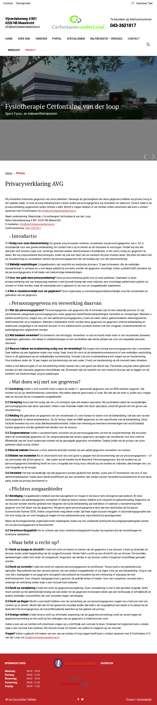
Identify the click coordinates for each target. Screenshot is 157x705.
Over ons (24, 38)
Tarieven (41, 38)
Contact (134, 38)
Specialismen (76, 38)
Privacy (30, 50)
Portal (57, 38)
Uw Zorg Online (17, 699)
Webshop (14, 50)
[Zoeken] (148, 44)
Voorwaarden (144, 699)
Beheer (32, 699)
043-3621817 (33, 228)
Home (9, 38)
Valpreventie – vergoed (106, 38)
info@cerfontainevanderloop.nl (22, 26)
